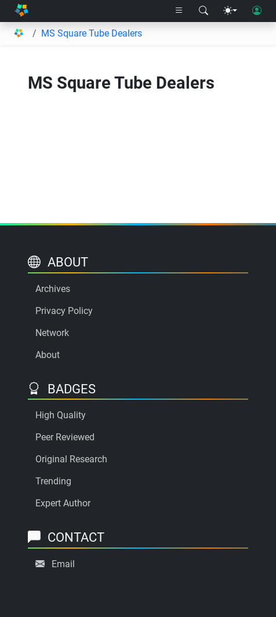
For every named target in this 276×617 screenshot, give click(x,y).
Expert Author (62, 503)
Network (52, 332)
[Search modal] (203, 11)
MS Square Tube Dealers (91, 33)
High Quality (60, 415)
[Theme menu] (230, 11)
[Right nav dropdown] (179, 11)
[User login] (257, 11)
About (47, 354)
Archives (52, 288)
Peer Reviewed (65, 437)
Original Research (71, 459)
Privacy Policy (64, 310)
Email (63, 563)
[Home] (21, 10)
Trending (53, 481)
